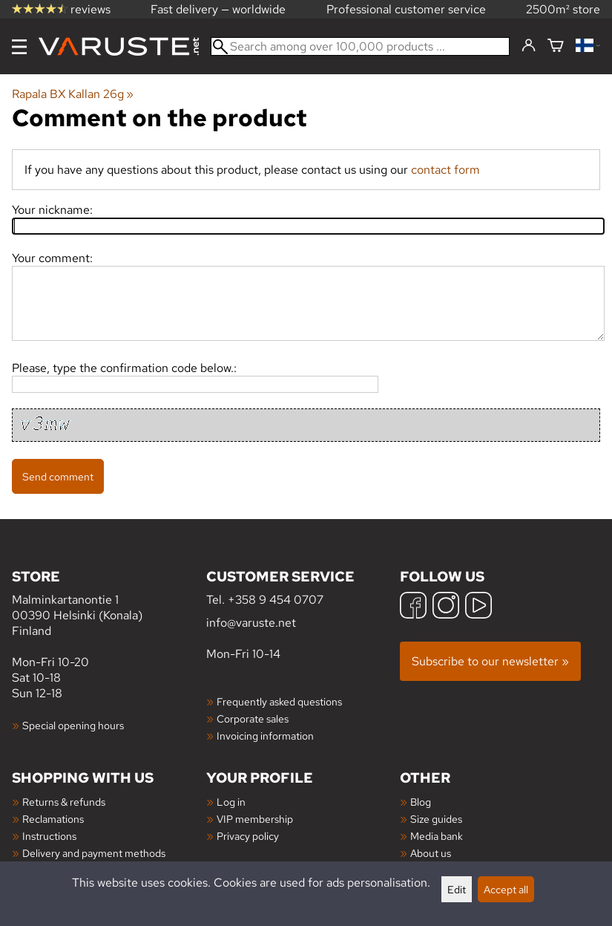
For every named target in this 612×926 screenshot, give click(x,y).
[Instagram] (445, 607)
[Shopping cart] (555, 46)
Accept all (506, 889)
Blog (420, 802)
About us (430, 853)
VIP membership (255, 819)
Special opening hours (73, 725)
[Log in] (528, 46)
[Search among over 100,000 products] (360, 46)
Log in (231, 802)
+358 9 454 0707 (275, 599)
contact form (445, 169)
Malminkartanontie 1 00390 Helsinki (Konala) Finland (109, 603)
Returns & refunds (63, 802)
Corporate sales (253, 718)
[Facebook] (413, 607)
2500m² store (563, 9)
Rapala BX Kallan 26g (73, 94)
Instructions (49, 836)
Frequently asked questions (279, 701)
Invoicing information (265, 735)
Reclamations (53, 819)
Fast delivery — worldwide (218, 9)
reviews (61, 9)
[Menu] (19, 46)
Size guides (436, 819)
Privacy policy (248, 836)
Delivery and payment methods (93, 853)
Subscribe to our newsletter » (490, 661)
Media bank (436, 836)
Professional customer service (406, 9)
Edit (456, 889)
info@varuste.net (251, 622)
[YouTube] (478, 607)
